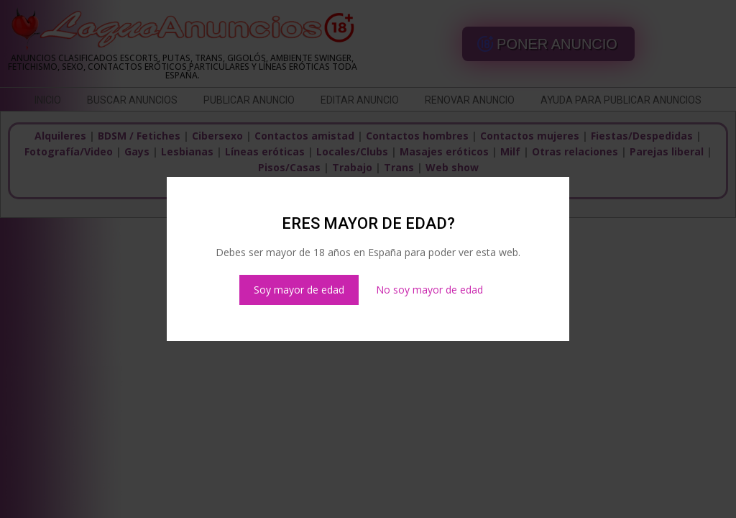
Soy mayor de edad (299, 289)
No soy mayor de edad (429, 289)
